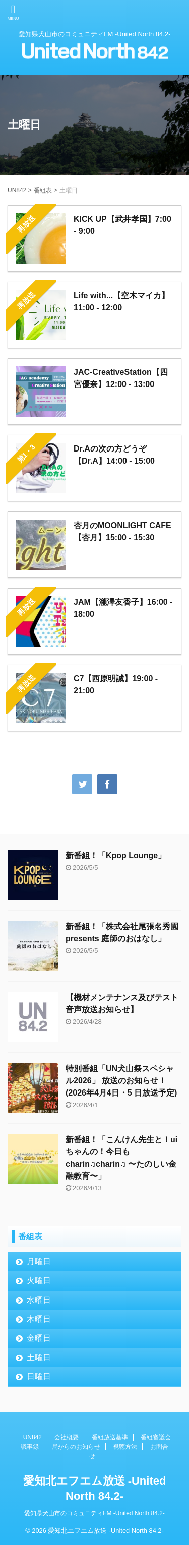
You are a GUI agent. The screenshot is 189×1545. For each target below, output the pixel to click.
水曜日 (39, 1300)
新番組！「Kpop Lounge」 (116, 855)
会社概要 (66, 1437)
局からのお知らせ (76, 1446)
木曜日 (39, 1319)
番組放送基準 (110, 1437)
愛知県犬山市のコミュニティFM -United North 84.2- (94, 1513)
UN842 (32, 1437)
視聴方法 (125, 1446)
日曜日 (39, 1376)
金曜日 (39, 1338)
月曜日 (39, 1261)
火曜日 (39, 1280)
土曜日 (39, 1357)
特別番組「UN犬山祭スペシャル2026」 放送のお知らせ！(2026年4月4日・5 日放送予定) (121, 1080)
